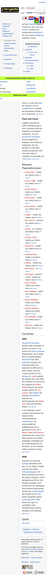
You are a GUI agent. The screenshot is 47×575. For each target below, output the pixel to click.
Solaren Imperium (38, 351)
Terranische (26, 343)
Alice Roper (29, 269)
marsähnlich (31, 88)
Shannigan (29, 274)
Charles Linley (30, 237)
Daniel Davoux (31, 189)
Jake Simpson (30, 283)
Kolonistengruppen (29, 472)
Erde (39, 494)
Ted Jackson (30, 220)
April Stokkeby (30, 291)
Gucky (24, 500)
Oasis (28, 82)
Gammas (40, 432)
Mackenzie (29, 246)
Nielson (28, 263)
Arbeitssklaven (27, 421)
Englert (28, 215)
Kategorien (27, 529)
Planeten (32, 24)
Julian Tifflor (35, 500)
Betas (30, 432)
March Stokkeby (31, 300)
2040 (37, 27)
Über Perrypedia (36, 558)
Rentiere (28, 159)
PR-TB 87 (39, 114)
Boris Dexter (30, 198)
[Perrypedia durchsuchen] (41, 12)
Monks (33, 430)
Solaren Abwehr (38, 491)
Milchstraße (30, 85)
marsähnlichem (28, 108)
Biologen (25, 376)
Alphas (24, 432)
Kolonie (25, 30)
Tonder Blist (29, 172)
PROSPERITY (37, 33)
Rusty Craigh (30, 181)
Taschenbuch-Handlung (33, 532)
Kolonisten (36, 137)
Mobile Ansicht (35, 562)
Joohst (27, 229)
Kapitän (36, 393)
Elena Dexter (30, 206)
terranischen (26, 137)
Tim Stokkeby (30, 317)
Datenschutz (25, 558)
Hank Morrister (31, 254)
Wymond (28, 325)
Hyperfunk (26, 362)
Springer (25, 464)
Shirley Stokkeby (31, 308)
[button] (10, 40)
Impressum (25, 562)
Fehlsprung (39, 35)
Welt (40, 103)
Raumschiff (26, 360)
